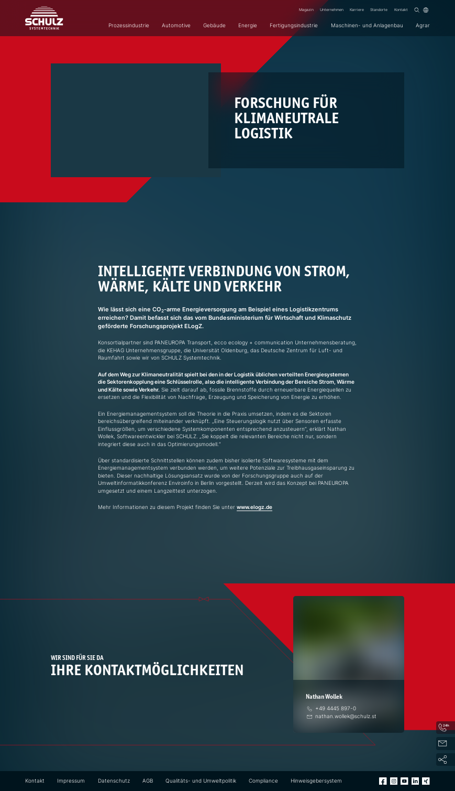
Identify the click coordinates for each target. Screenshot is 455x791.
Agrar (423, 25)
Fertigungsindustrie (294, 25)
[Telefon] (331, 708)
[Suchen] (416, 10)
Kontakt (401, 9)
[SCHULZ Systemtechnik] (44, 18)
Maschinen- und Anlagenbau (367, 25)
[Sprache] (425, 10)
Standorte (378, 9)
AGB (147, 781)
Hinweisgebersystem (316, 781)
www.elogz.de (254, 507)
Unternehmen (331, 9)
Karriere (357, 9)
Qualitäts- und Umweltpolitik (200, 781)
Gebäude (214, 25)
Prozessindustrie (128, 25)
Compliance (263, 781)
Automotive (176, 25)
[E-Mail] (341, 716)
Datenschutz (114, 781)
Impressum (71, 781)
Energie (247, 25)
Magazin (306, 9)
